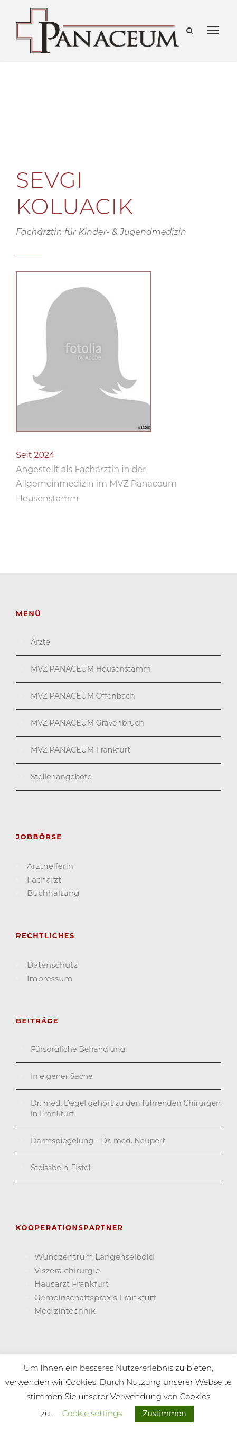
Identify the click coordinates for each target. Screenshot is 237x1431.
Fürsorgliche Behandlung (78, 1049)
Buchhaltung (53, 893)
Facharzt (44, 880)
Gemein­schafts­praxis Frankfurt (95, 1297)
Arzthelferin (50, 866)
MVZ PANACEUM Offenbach (83, 696)
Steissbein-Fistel (61, 1167)
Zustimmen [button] (164, 1413)
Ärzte (40, 642)
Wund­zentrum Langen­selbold (94, 1257)
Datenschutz (52, 965)
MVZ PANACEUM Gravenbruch (87, 723)
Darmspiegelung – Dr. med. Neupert (98, 1140)
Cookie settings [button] (92, 1413)
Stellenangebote (61, 777)
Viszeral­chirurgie (67, 1270)
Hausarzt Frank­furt (71, 1284)
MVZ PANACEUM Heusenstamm (91, 669)
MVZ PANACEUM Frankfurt (80, 750)
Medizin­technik (65, 1311)
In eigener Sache (61, 1076)
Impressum (49, 979)
